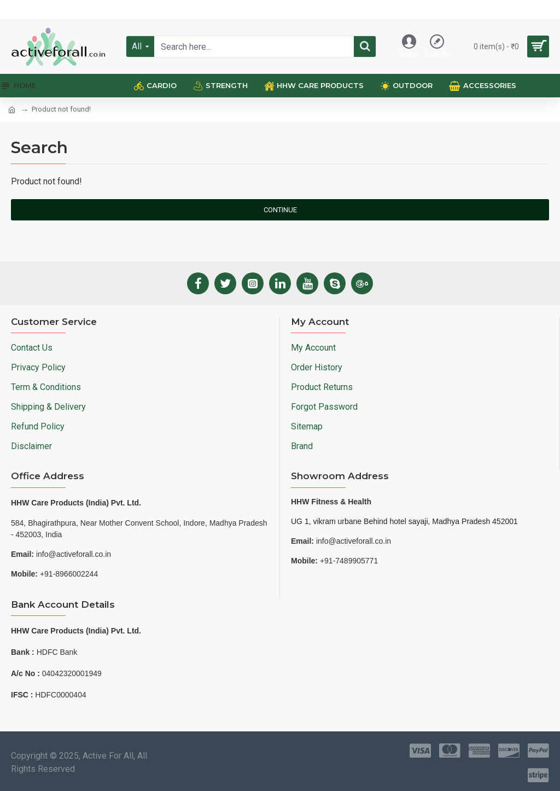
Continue (280, 210)
